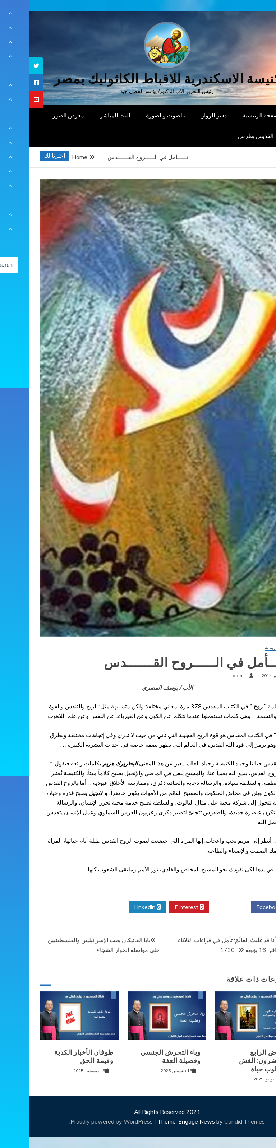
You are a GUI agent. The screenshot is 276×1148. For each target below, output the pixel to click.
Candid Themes (215, 1121)
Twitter (201, 907)
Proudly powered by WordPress (83, 1121)
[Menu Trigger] (252, 15)
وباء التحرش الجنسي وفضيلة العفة (141, 1056)
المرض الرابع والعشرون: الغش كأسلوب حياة (234, 1060)
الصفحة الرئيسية (233, 115)
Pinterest (160, 907)
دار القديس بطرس (231, 135)
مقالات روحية (247, 648)
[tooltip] (7, 65)
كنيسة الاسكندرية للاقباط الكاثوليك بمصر (138, 79)
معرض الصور (39, 115)
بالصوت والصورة (136, 115)
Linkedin (118, 907)
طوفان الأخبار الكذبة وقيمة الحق (54, 1056)
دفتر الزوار (185, 115)
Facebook (242, 907)
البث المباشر (86, 115)
